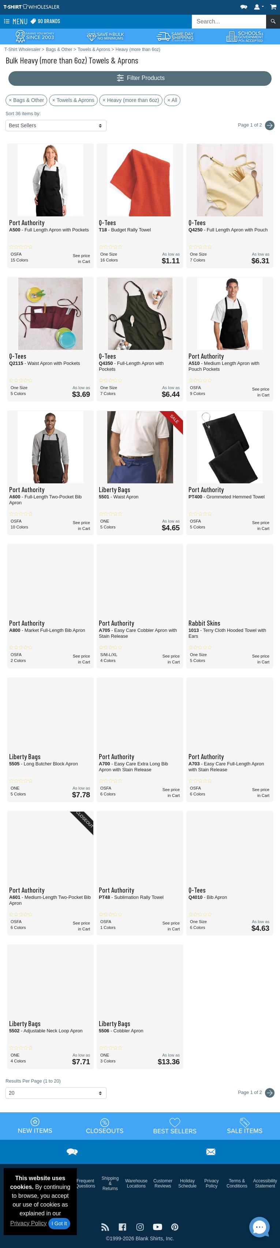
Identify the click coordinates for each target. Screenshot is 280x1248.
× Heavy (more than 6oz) (130, 100)
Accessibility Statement (265, 1183)
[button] (243, 5)
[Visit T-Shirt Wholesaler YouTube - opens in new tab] (158, 1226)
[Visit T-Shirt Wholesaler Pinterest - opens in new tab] (175, 1226)
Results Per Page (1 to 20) (33, 1081)
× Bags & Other (26, 100)
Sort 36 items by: (23, 113)
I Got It (59, 1223)
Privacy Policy (28, 1223)
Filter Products (140, 78)
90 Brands (45, 21)
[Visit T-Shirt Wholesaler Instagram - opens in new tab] (141, 1226)
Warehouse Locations (136, 1183)
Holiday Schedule (187, 1183)
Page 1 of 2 (256, 1093)
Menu (15, 22)
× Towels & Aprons (73, 100)
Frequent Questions (85, 1183)
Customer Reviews (162, 1183)
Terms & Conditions (237, 1183)
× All (172, 100)
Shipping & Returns (110, 1183)
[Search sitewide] (229, 22)
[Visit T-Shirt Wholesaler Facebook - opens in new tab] (123, 1226)
